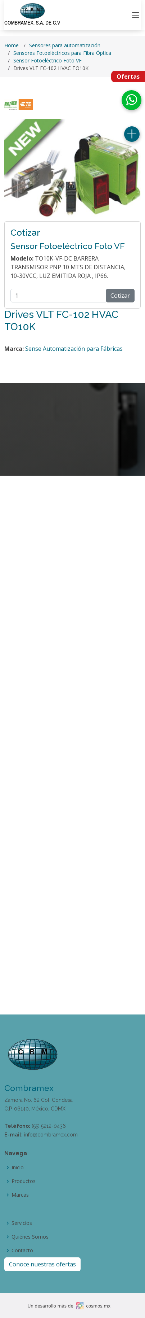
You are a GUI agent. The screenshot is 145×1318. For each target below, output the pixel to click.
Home (11, 45)
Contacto (22, 1250)
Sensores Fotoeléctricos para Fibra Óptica (62, 52)
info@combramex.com (51, 1135)
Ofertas (128, 76)
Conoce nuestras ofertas (42, 1264)
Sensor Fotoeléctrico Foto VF (47, 60)
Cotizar (120, 296)
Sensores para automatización (64, 45)
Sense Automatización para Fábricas (74, 349)
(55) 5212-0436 (49, 1126)
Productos (24, 1181)
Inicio (18, 1167)
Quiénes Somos (30, 1236)
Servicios (22, 1223)
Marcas (20, 1194)
